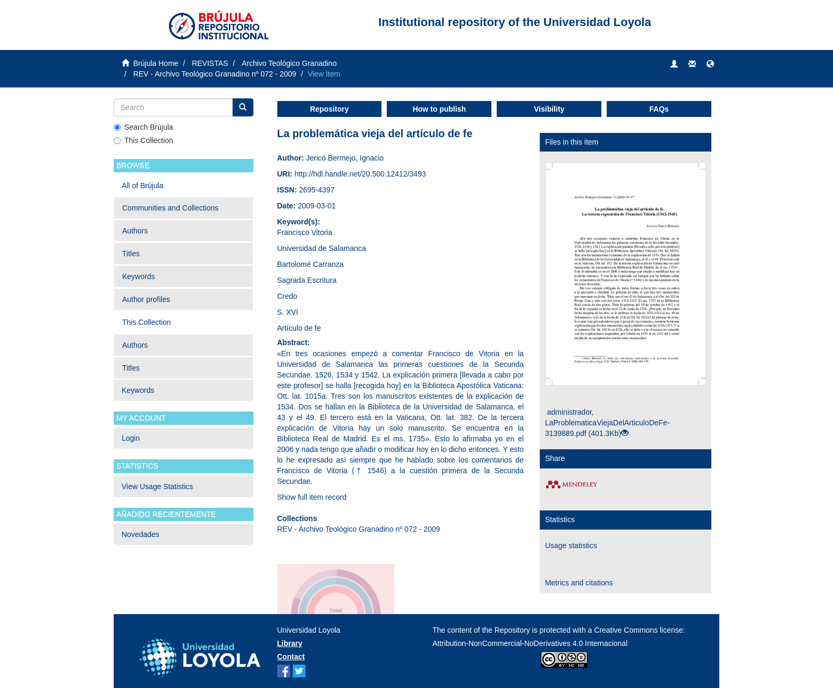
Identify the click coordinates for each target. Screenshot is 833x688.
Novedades (140, 534)
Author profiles (146, 299)
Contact (291, 656)
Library (289, 643)
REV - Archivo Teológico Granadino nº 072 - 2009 (214, 74)
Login (131, 438)
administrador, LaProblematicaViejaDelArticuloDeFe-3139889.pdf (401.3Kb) (607, 423)
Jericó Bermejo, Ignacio (345, 158)
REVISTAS (210, 63)
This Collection (143, 140)
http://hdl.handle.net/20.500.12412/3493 (360, 174)
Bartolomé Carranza (310, 264)
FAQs (659, 109)
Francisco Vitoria (305, 232)
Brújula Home (155, 63)
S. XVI (288, 312)
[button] (710, 64)
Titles (131, 253)
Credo (287, 296)
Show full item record (312, 497)
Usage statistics (571, 545)
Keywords (138, 276)
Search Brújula (143, 127)
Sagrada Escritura (307, 280)
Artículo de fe (299, 328)
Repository (329, 109)
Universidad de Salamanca (321, 248)
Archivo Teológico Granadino (289, 63)
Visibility (549, 109)
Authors (135, 230)
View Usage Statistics (157, 486)
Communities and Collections (170, 208)
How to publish (439, 109)
